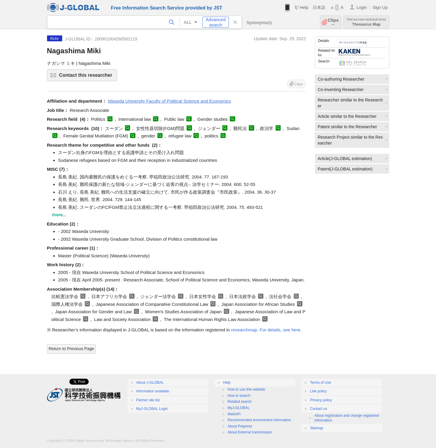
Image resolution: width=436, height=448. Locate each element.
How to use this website (246, 389)
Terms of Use (320, 382)
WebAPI (234, 414)
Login (362, 7)
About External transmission (250, 432)
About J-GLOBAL (150, 382)
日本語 (319, 7)
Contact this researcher (87, 77)
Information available (152, 391)
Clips (333, 22)
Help (304, 7)
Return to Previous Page (71, 348)
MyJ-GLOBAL (239, 408)
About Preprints (240, 426)
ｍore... (59, 214)
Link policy (318, 391)
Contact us (318, 409)
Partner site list (148, 400)
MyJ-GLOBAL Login (152, 409)
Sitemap (316, 428)
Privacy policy (321, 400)
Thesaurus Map (366, 22)
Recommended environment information (259, 420)
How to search (239, 396)
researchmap (244, 329)
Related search (240, 402)
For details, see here (280, 329)
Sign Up (380, 7)
